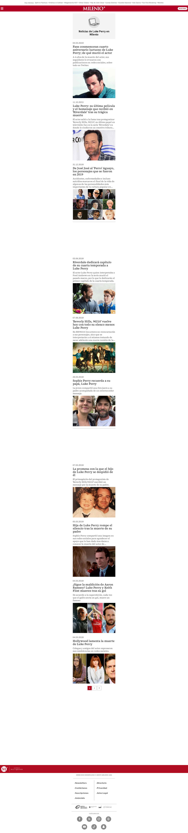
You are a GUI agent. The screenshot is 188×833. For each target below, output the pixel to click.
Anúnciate (80, 798)
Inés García (136, 3)
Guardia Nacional (124, 3)
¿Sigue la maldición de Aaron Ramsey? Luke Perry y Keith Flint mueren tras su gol (93, 587)
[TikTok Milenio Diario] (94, 827)
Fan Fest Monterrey (149, 3)
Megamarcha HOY (71, 3)
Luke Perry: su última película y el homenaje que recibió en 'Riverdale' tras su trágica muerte (94, 110)
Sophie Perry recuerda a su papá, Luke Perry (91, 382)
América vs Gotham (56, 3)
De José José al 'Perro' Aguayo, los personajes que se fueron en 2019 (93, 171)
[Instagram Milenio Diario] (99, 819)
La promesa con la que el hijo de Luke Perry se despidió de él (93, 472)
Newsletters (81, 783)
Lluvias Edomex (111, 3)
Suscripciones (81, 793)
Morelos (161, 3)
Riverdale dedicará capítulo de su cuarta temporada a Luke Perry (92, 265)
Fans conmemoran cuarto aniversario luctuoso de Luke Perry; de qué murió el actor (93, 50)
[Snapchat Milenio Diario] (103, 827)
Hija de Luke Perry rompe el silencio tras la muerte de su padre (92, 528)
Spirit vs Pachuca (41, 3)
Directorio (102, 783)
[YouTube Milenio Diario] (84, 827)
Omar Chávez (84, 3)
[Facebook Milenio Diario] (79, 819)
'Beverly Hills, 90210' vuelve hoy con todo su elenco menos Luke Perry (94, 324)
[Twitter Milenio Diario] (89, 819)
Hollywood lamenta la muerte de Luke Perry (94, 642)
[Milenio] (94, 8)
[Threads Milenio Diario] (108, 819)
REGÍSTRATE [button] (182, 8)
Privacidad (102, 788)
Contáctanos (81, 788)
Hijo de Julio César (97, 3)
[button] (2, 9)
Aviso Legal (102, 793)
